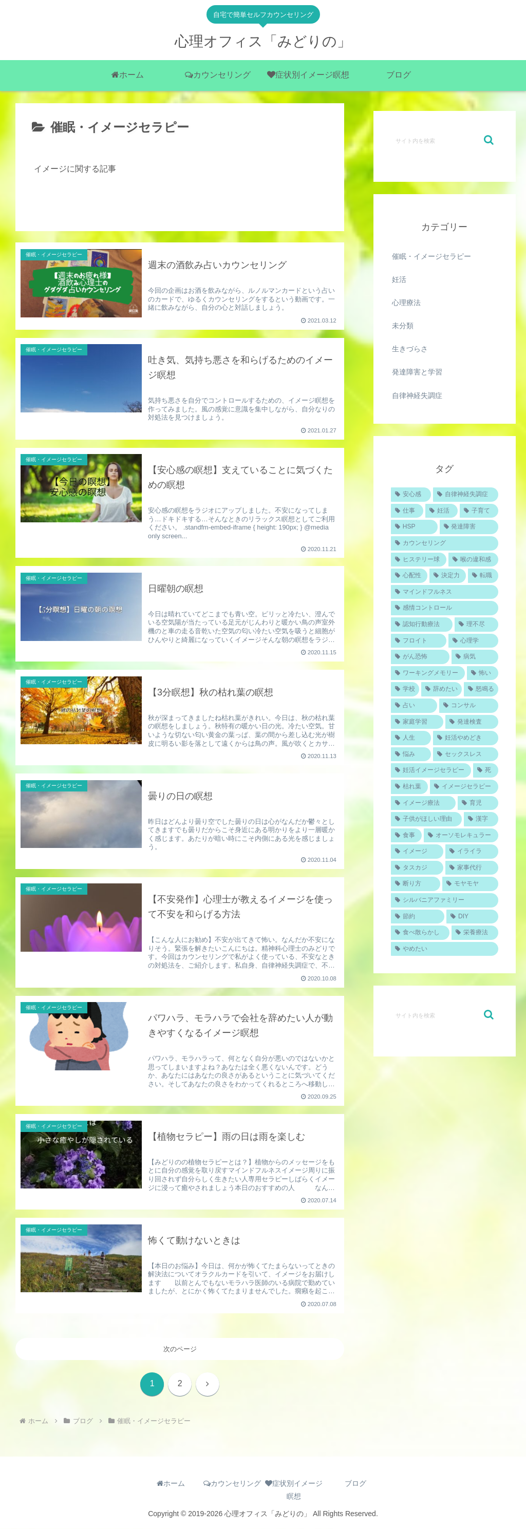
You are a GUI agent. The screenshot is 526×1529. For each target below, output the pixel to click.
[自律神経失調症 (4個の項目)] (465, 494)
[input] (444, 140)
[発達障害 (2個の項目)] (469, 527)
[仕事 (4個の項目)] (407, 511)
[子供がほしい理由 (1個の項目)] (426, 819)
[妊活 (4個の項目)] (441, 511)
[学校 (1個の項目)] (405, 689)
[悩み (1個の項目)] (411, 754)
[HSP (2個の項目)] (414, 527)
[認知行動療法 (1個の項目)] (422, 624)
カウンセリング (232, 1484)
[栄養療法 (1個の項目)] (475, 933)
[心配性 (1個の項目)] (409, 576)
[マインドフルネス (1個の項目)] (444, 592)
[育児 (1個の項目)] (478, 803)
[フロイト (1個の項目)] (418, 641)
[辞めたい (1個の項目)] (441, 689)
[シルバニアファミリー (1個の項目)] (444, 900)
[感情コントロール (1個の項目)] (444, 608)
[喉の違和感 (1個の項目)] (473, 560)
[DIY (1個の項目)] (472, 917)
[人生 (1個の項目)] (411, 738)
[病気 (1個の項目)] (475, 657)
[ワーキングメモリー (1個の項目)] (428, 673)
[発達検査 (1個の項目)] (471, 722)
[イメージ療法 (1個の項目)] (423, 803)
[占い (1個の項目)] (414, 706)
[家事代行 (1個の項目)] (471, 868)
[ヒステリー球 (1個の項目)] (418, 560)
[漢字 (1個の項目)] (481, 819)
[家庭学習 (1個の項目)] (417, 722)
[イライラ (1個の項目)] (471, 851)
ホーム (171, 1484)
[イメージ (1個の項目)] (417, 851)
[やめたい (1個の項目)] (444, 949)
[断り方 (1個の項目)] (415, 884)
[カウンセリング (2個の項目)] (444, 543)
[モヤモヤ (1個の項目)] (470, 884)
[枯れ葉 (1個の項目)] (409, 787)
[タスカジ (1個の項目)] (417, 868)
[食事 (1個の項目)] (406, 835)
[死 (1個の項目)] (485, 770)
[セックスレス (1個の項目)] (465, 754)
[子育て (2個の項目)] (479, 511)
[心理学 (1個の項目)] (473, 641)
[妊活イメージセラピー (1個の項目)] (431, 770)
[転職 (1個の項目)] (483, 576)
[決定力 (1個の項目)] (447, 576)
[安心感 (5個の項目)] (411, 494)
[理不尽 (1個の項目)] (476, 624)
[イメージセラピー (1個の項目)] (464, 787)
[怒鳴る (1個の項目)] (481, 689)
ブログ (355, 1484)
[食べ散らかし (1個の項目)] (420, 933)
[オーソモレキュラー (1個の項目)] (461, 835)
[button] (489, 140)
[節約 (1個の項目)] (417, 917)
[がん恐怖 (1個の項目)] (420, 657)
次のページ (180, 1349)
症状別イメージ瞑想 (294, 1490)
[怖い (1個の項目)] (482, 673)
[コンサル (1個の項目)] (468, 706)
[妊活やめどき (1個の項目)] (465, 738)
